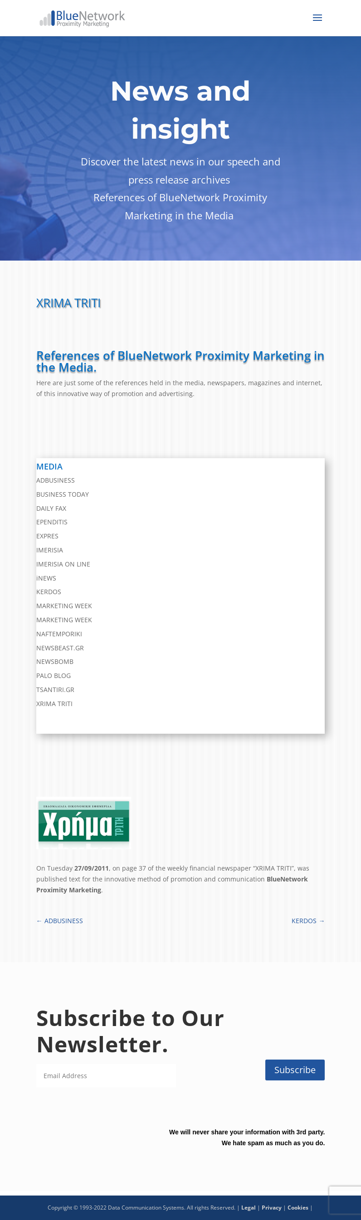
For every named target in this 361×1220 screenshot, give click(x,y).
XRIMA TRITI (54, 703)
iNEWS (46, 578)
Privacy (272, 1207)
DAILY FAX (51, 508)
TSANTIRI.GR (55, 689)
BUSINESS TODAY (62, 494)
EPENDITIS (52, 522)
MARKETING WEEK (64, 605)
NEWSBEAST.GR (60, 648)
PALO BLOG (53, 675)
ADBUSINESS (55, 480)
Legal (248, 1207)
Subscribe (295, 1070)
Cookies (298, 1207)
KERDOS (48, 591)
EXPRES (47, 536)
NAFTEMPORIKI (59, 633)
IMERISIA (49, 550)
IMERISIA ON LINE (63, 564)
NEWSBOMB (54, 661)
